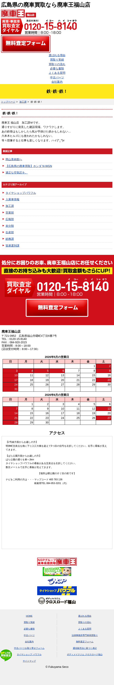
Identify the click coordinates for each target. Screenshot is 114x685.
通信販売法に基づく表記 (85, 648)
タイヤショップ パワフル (29, 654)
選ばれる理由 (57, 55)
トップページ (8, 101)
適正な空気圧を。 (17, 172)
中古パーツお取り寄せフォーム (29, 648)
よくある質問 (57, 72)
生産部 (10, 232)
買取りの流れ (57, 64)
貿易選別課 (12, 245)
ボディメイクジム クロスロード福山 (84, 654)
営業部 (10, 212)
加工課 (23, 101)
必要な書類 (57, 68)
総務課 (10, 238)
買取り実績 (57, 59)
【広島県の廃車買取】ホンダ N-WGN (29, 166)
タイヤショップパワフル (21, 192)
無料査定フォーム (84, 641)
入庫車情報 (12, 199)
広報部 (10, 219)
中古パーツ (57, 77)
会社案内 (57, 81)
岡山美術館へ (14, 159)
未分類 (10, 225)
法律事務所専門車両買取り (85, 635)
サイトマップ (29, 661)
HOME (29, 616)
